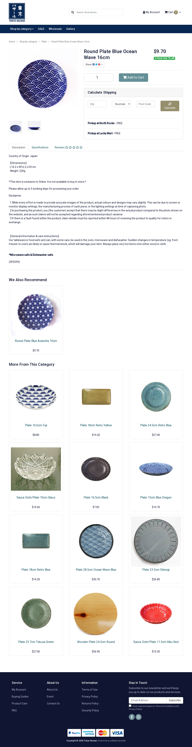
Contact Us (53, 703)
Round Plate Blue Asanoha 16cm (36, 341)
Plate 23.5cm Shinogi (156, 569)
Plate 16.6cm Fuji (36, 425)
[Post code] (145, 104)
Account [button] (151, 12)
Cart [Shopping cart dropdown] (171, 12)
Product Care (19, 703)
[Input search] (99, 12)
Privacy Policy (90, 696)
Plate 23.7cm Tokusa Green (36, 642)
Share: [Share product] (93, 64)
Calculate (170, 106)
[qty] (97, 104)
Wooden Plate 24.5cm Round (96, 642)
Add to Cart (133, 77)
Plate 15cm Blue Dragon (156, 497)
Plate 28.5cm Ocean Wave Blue (96, 569)
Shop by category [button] (21, 28)
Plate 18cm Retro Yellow (96, 425)
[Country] (121, 104)
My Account (19, 689)
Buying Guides (20, 696)
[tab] (18, 147)
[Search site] (72, 12)
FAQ (14, 710)
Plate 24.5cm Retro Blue (156, 425)
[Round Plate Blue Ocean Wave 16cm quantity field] (98, 77)
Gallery (70, 28)
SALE (41, 28)
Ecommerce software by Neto (112, 740)
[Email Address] (148, 700)
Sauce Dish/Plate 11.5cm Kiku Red (155, 642)
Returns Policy (90, 703)
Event (50, 696)
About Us (52, 689)
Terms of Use (90, 689)
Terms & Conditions (165, 706)
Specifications (40, 147)
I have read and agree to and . (154, 707)
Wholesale (55, 28)
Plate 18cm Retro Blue (35, 569)
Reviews (68, 147)
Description (18, 147)
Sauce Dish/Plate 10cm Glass (35, 497)
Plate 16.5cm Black (96, 497)
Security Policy (90, 710)
